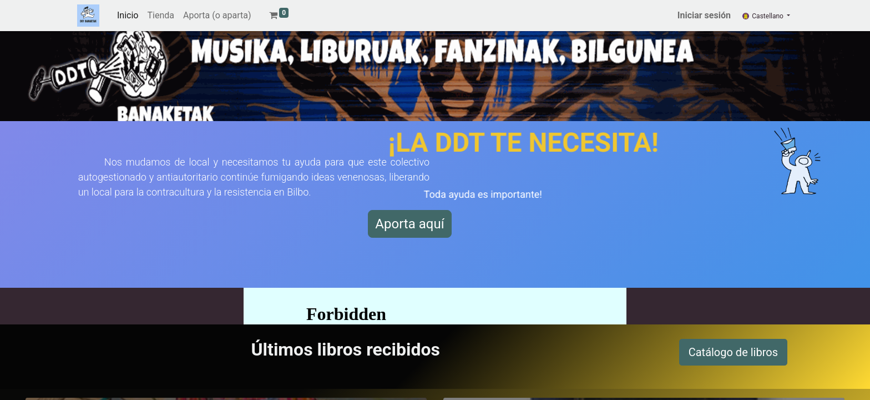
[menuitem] (128, 15)
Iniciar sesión (704, 15)
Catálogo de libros (733, 352)
